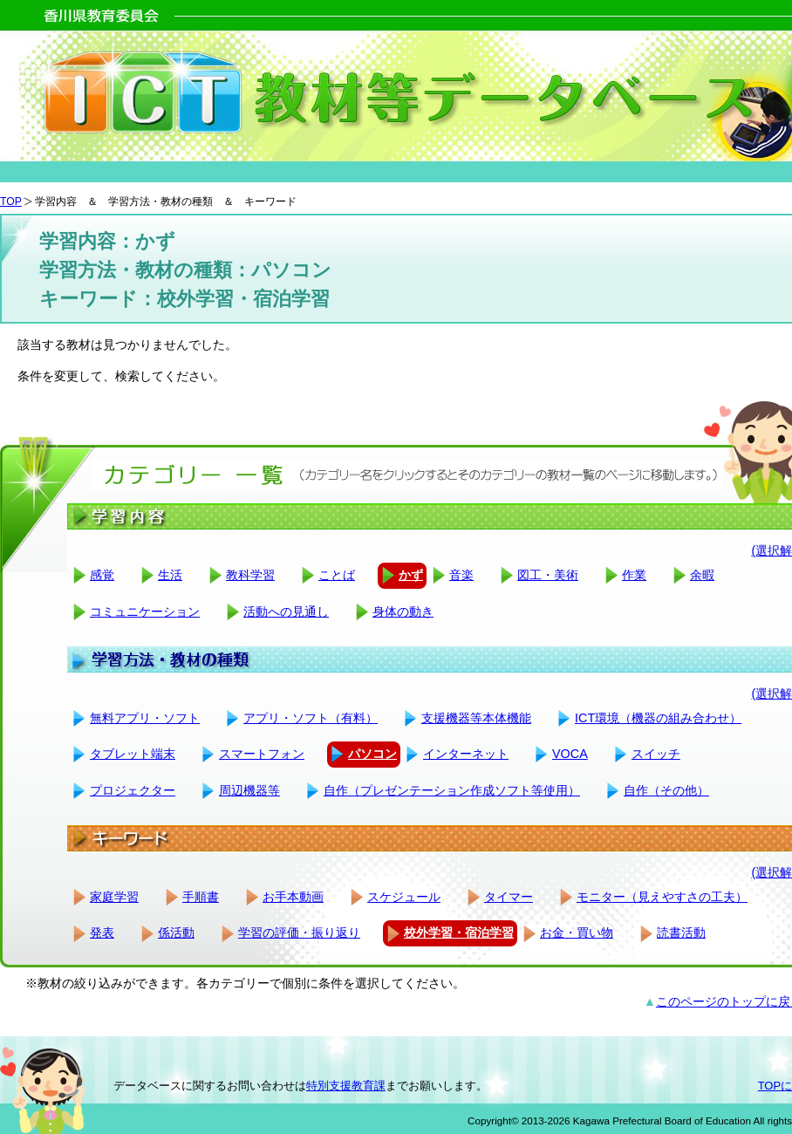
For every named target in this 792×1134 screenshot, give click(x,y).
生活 (170, 575)
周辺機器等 (249, 790)
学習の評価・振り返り (299, 932)
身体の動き (403, 611)
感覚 (102, 575)
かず (411, 575)
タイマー (508, 897)
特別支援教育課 (346, 1085)
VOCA (570, 754)
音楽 (461, 575)
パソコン (372, 754)
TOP (11, 201)
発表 (102, 932)
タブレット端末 (132, 754)
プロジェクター (132, 790)
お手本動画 (293, 897)
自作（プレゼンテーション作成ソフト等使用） (452, 790)
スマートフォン (261, 754)
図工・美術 (547, 575)
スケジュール (403, 897)
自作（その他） (666, 790)
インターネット (466, 754)
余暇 (702, 575)
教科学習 (250, 575)
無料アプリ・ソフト (145, 718)
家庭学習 (114, 897)
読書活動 (681, 932)
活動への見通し (286, 611)
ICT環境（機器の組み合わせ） (658, 718)
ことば (336, 575)
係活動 (176, 932)
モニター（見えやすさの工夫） (662, 897)
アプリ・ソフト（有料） (310, 718)
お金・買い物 (576, 932)
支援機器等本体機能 (476, 718)
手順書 (200, 897)
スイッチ (656, 754)
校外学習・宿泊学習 (459, 932)
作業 (634, 575)
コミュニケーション (145, 611)
